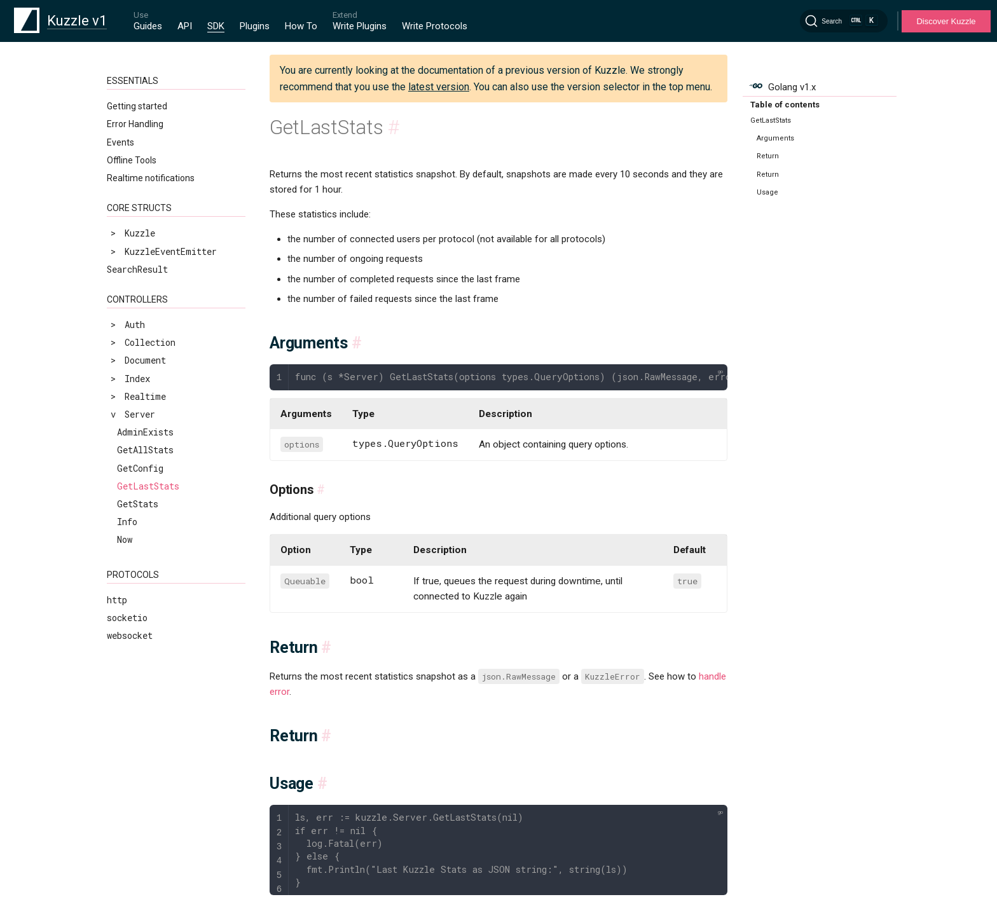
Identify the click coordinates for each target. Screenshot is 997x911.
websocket (130, 635)
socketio (127, 618)
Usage (767, 192)
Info (127, 522)
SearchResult (137, 269)
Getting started (137, 106)
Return (768, 156)
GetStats (137, 504)
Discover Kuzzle (945, 21)
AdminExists (145, 432)
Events (120, 142)
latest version (438, 87)
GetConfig (140, 468)
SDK (215, 26)
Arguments (775, 138)
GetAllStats (145, 450)
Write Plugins (360, 26)
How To (301, 26)
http (117, 600)
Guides (148, 26)
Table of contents (785, 104)
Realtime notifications (151, 178)
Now (124, 539)
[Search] (844, 21)
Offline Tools (131, 160)
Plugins (255, 26)
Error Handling (135, 124)
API (184, 26)
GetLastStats (148, 486)
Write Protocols (434, 26)
